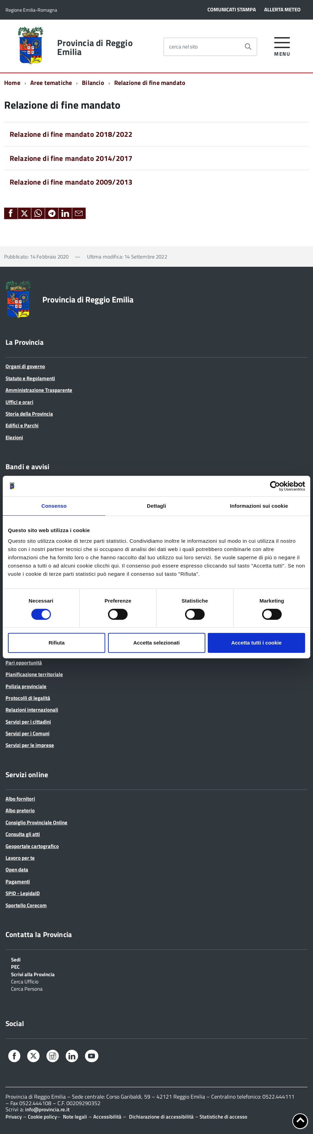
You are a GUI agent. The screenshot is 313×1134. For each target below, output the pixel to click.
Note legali (75, 1117)
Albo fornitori (20, 799)
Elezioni (14, 437)
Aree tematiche (51, 82)
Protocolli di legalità (28, 698)
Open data (17, 869)
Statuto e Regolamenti (30, 378)
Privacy (14, 1117)
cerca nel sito (183, 46)
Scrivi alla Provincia (33, 973)
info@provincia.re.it (47, 1109)
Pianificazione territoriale (34, 674)
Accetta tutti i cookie (256, 643)
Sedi (16, 959)
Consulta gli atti (23, 834)
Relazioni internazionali (32, 710)
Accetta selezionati (156, 643)
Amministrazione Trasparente (39, 390)
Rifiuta (56, 643)
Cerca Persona (27, 988)
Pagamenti (18, 881)
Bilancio (93, 82)
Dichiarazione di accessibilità (161, 1117)
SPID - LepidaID (23, 893)
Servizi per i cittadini (28, 722)
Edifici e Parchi (22, 425)
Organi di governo (25, 366)
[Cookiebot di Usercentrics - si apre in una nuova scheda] (275, 486)
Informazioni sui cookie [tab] (259, 506)
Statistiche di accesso (222, 1117)
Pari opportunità (24, 663)
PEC (15, 966)
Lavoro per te (20, 858)
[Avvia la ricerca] (248, 46)
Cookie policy (42, 1117)
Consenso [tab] (53, 506)
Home (12, 82)
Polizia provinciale (26, 686)
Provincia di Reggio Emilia (94, 47)
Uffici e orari (19, 402)
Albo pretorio (20, 810)
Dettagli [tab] (156, 506)
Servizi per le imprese (30, 745)
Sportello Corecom (26, 905)
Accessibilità (107, 1117)
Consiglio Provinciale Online (36, 822)
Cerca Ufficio (25, 981)
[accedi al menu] (282, 45)
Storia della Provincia (29, 414)
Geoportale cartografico (32, 846)
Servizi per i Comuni (28, 733)
